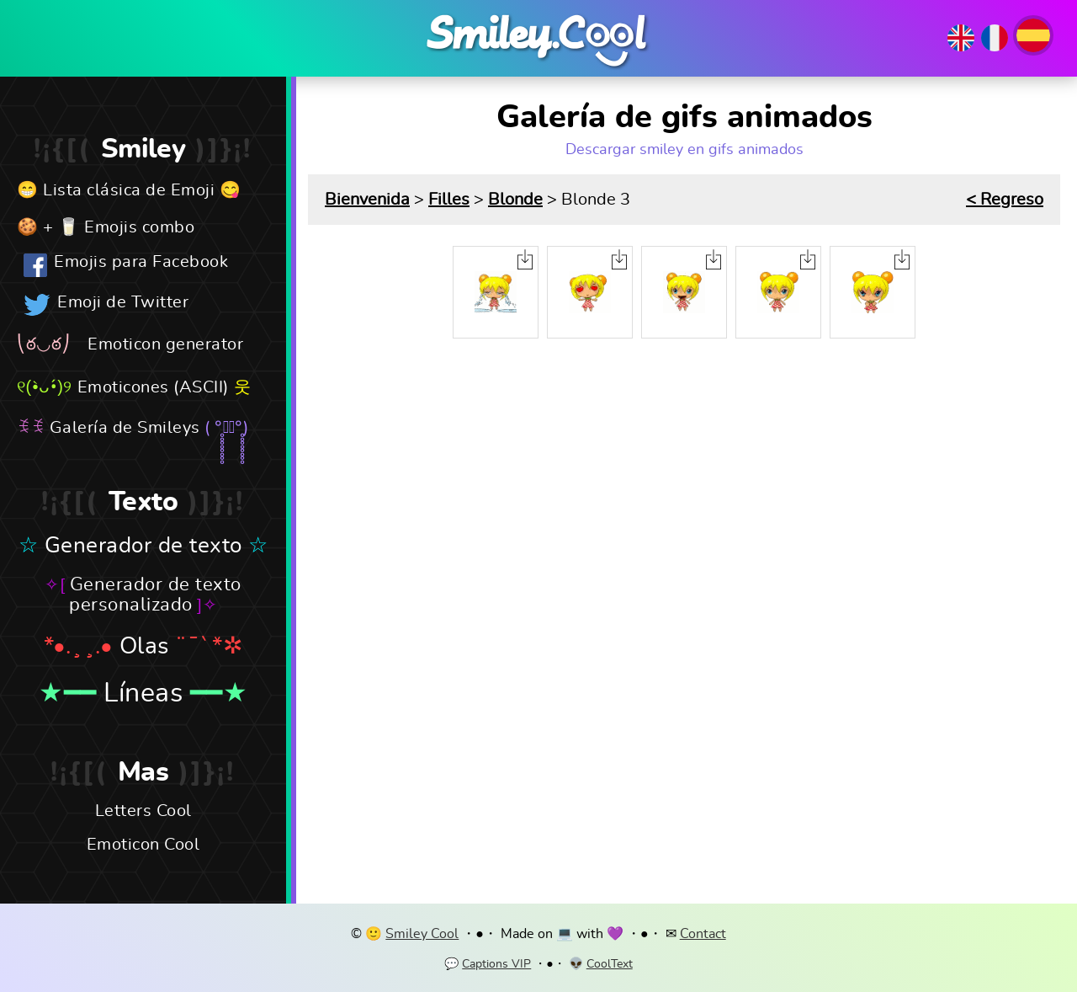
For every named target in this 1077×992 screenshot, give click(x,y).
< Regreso (1004, 199)
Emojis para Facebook (141, 261)
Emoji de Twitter (122, 302)
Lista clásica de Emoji (129, 190)
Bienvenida (367, 199)
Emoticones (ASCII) (153, 387)
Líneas (143, 693)
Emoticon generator (165, 344)
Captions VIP (496, 964)
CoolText (609, 964)
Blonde (515, 199)
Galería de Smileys (125, 427)
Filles (449, 199)
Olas (144, 647)
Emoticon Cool (143, 844)
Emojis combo (139, 227)
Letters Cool (143, 811)
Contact (703, 934)
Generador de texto (143, 546)
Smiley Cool (422, 934)
